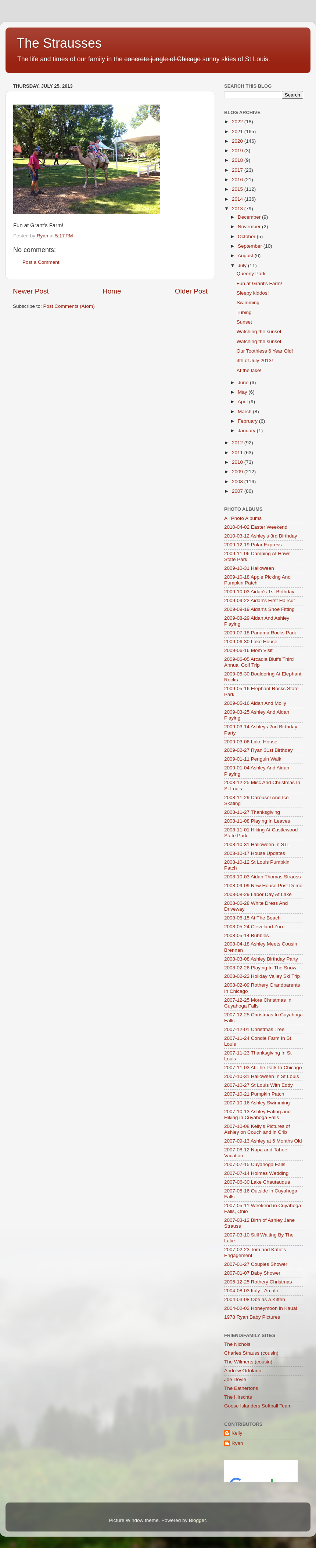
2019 (238, 150)
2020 (238, 141)
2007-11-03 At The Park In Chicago (263, 1067)
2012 (238, 442)
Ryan (237, 1443)
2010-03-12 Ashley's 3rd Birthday (260, 536)
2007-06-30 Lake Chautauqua (257, 1182)
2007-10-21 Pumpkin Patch (254, 1094)
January (247, 430)
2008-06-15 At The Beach (252, 918)
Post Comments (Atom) (69, 306)
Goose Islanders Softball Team (258, 1406)
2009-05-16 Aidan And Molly (255, 703)
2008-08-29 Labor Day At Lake (258, 894)
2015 (238, 189)
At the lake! (249, 370)
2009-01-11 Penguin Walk (252, 759)
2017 (238, 170)
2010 (238, 462)
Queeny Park (251, 273)
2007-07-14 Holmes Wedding (256, 1173)
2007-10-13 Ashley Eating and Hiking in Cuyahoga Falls (257, 1114)
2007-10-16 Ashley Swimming (257, 1103)
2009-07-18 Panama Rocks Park (260, 632)
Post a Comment (41, 262)
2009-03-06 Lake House (250, 741)
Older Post (191, 291)
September (250, 246)
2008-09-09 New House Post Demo (263, 885)
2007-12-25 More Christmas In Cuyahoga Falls (257, 1003)
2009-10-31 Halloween (249, 568)
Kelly (236, 1433)
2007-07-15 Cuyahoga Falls (255, 1164)
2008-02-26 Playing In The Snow (260, 967)
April (243, 401)
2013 (238, 208)
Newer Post (31, 291)
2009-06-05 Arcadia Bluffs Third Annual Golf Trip (259, 662)
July (243, 265)
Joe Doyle (235, 1379)
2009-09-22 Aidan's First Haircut (259, 600)
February (248, 421)
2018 (238, 160)
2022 (238, 121)
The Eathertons (241, 1388)
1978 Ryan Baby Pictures (252, 1317)
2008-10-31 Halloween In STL (257, 844)
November (250, 226)
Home (112, 291)
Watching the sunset (259, 331)
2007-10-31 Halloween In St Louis (261, 1076)
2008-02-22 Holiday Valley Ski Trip (262, 976)
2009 (238, 471)
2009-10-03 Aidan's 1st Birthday (259, 591)
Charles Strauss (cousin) (251, 1353)
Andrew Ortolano (242, 1370)
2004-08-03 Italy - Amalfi (251, 1290)
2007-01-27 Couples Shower (255, 1264)
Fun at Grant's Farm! (259, 283)
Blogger (197, 1520)
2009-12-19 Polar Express (253, 544)
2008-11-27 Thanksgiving (252, 812)
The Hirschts (238, 1397)
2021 (238, 131)
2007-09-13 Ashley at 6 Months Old (263, 1141)
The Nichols (237, 1344)
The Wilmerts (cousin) (248, 1362)
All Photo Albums (243, 518)
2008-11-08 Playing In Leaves (257, 821)
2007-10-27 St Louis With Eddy (258, 1085)
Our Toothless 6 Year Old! (265, 351)
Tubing (244, 312)
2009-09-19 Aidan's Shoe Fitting (259, 609)
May (243, 392)
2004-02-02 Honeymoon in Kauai (260, 1308)
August (246, 255)
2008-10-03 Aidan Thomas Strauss (262, 876)
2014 (238, 199)
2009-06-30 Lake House (250, 641)
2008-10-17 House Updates (254, 853)
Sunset (244, 322)
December (250, 217)
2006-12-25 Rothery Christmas (258, 1282)
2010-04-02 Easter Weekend (255, 527)
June (244, 382)
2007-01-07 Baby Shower (252, 1273)
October (247, 236)
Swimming (248, 302)
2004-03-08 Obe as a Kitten (254, 1299)
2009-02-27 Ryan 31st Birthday (258, 750)
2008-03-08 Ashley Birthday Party (261, 959)
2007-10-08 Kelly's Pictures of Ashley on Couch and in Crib (257, 1129)
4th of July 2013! (255, 360)
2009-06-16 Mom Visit (248, 650)
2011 (238, 452)
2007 (238, 491)
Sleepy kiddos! (253, 293)
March (245, 411)
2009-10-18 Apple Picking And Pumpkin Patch (257, 580)
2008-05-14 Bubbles (246, 935)
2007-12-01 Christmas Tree (254, 1029)
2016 (238, 179)
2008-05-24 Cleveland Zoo (253, 926)
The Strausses (59, 43)
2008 (238, 481)
